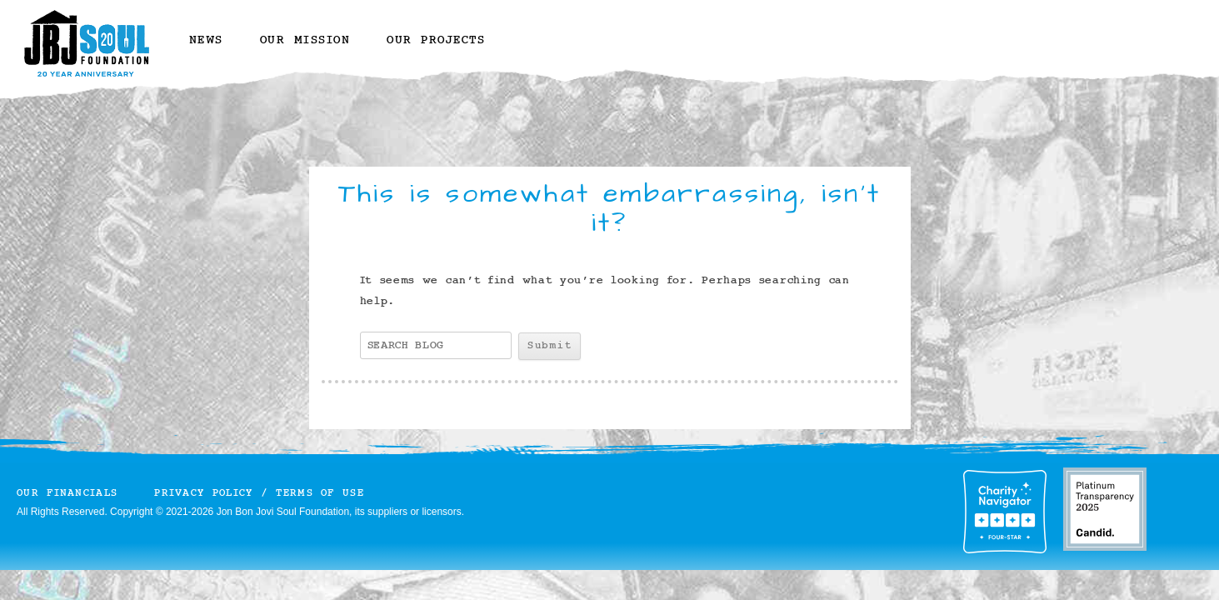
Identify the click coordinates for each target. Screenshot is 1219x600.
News (206, 40)
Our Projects (436, 40)
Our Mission (305, 40)
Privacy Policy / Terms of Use (259, 493)
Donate (706, 35)
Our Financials (67, 493)
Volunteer (840, 35)
